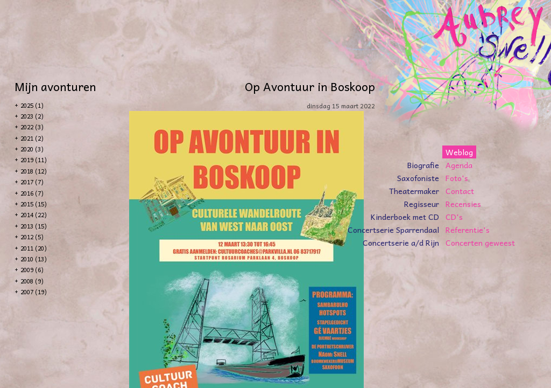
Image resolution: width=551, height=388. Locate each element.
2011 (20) (33, 248)
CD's (454, 216)
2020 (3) (32, 149)
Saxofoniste (418, 177)
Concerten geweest (480, 242)
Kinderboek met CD (405, 216)
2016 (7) (32, 193)
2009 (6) (32, 269)
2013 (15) (33, 226)
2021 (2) (32, 138)
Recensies (463, 203)
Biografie (423, 164)
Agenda (459, 164)
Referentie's (468, 229)
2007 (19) (33, 291)
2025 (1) (32, 105)
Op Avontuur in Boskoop (310, 86)
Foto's (457, 177)
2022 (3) (32, 126)
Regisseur (421, 203)
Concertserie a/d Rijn (401, 242)
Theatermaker (414, 190)
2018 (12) (33, 171)
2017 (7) (32, 181)
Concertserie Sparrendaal (393, 229)
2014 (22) (33, 214)
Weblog (459, 152)
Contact (460, 190)
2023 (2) (32, 116)
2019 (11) (33, 159)
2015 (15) (33, 204)
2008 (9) (32, 281)
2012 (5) (32, 236)
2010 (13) (33, 259)
